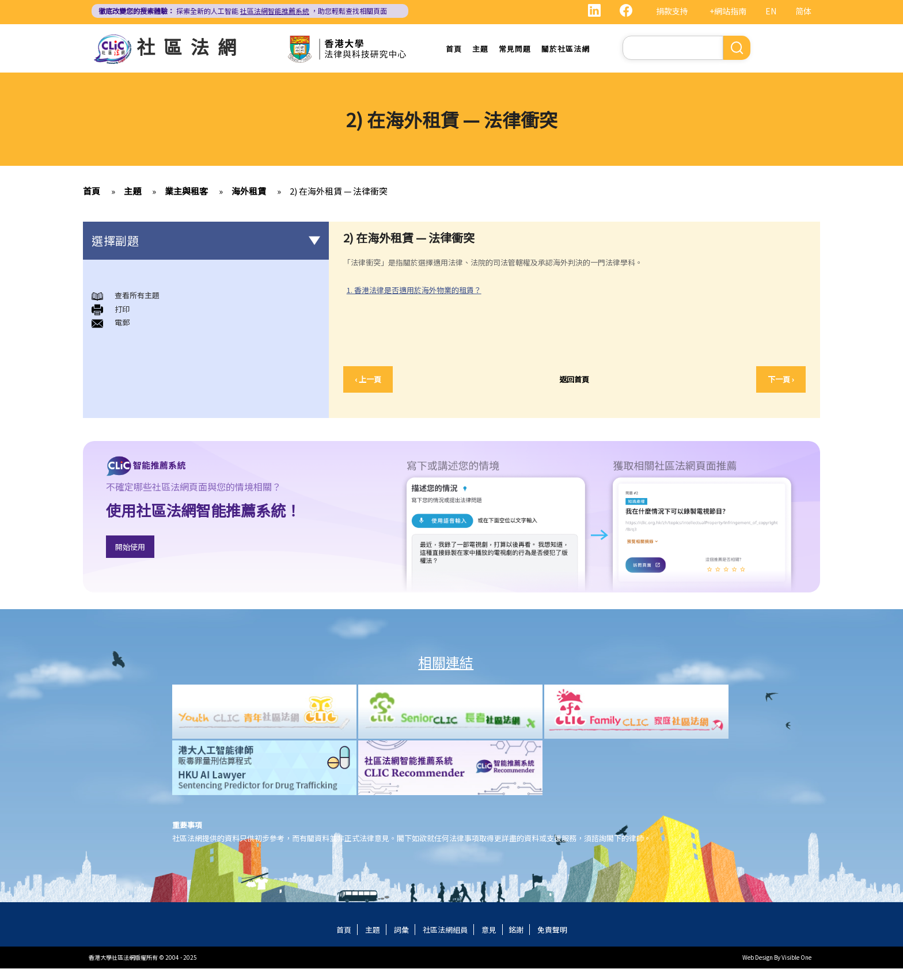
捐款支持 (672, 11)
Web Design (757, 957)
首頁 (454, 48)
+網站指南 (727, 11)
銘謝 (516, 930)
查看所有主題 (137, 295)
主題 (480, 48)
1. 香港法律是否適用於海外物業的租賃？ (414, 289)
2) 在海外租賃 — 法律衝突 (339, 191)
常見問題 (515, 48)
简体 (803, 11)
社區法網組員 (445, 930)
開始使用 (130, 546)
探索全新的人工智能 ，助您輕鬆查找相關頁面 (242, 11)
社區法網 (190, 46)
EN (770, 11)
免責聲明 (552, 930)
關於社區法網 (565, 48)
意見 (488, 930)
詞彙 (401, 930)
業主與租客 (186, 191)
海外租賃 (249, 191)
